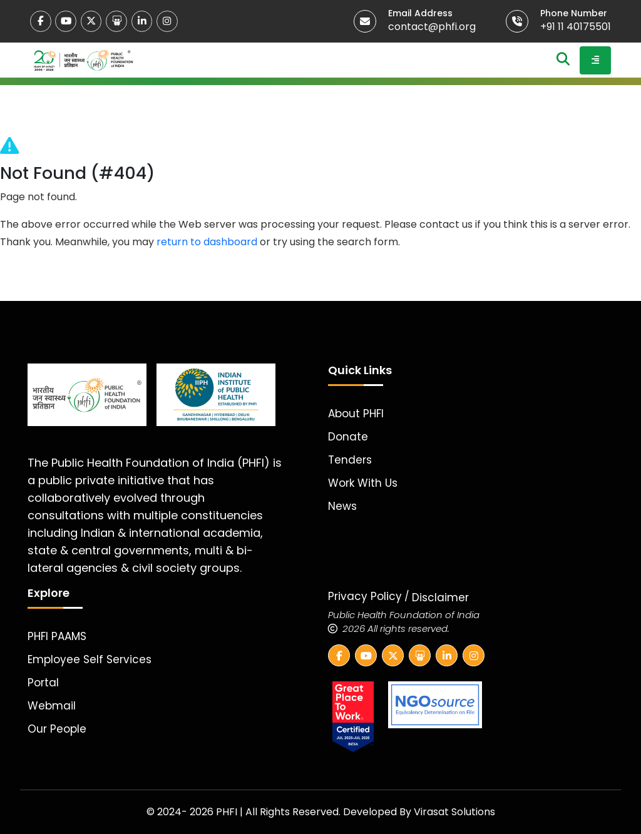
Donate (348, 436)
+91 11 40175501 (575, 26)
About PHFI (356, 413)
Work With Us (362, 483)
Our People (57, 728)
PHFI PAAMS (57, 636)
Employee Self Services (89, 659)
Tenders (350, 459)
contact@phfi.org (432, 26)
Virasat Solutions (454, 812)
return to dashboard (206, 242)
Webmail (52, 705)
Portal (43, 682)
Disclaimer (440, 597)
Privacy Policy (365, 596)
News (342, 506)
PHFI (228, 812)
